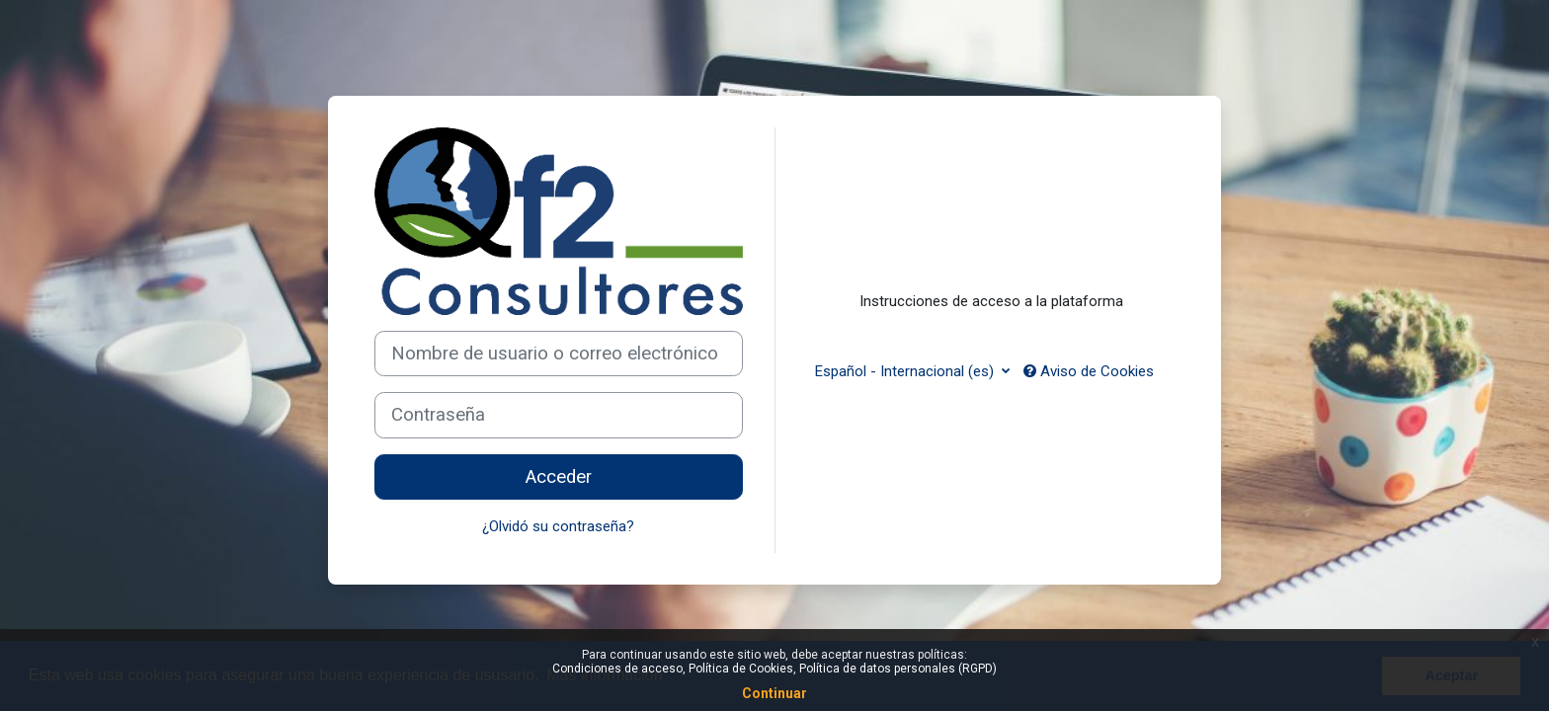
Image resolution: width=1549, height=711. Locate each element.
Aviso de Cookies (1088, 371)
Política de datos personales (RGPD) (898, 668)
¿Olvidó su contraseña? (558, 526)
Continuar (774, 693)
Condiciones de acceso (617, 668)
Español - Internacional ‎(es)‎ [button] (906, 371)
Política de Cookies (741, 668)
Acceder (559, 477)
